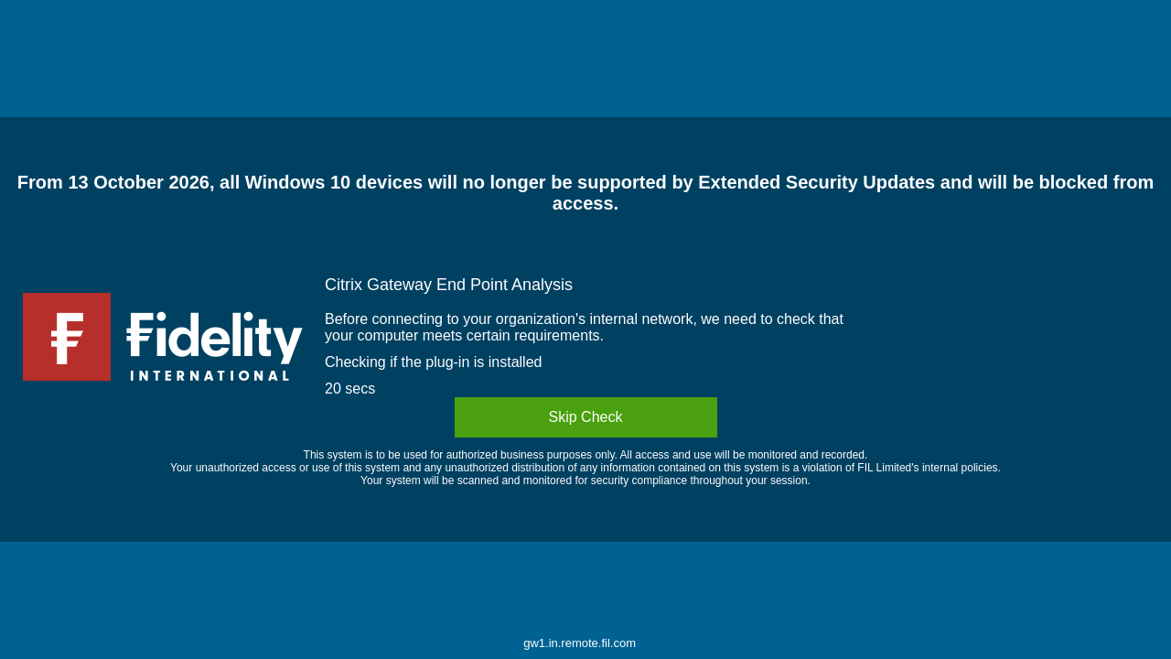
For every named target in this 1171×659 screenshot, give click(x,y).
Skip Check (586, 417)
